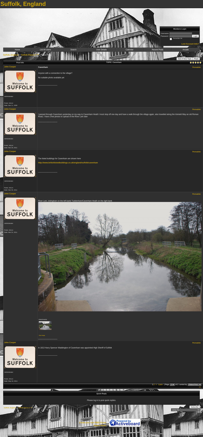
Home (17, 50)
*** (200, 387)
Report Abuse (100, 425)
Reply (196, 59)
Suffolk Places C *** (30, 55)
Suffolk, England (10, 55)
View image (42, 335)
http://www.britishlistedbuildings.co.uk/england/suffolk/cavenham (68, 163)
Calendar (129, 50)
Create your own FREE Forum (92, 423)
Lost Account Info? (190, 44)
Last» (160, 384)
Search (73, 50)
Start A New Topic (185, 59)
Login (195, 36)
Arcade (186, 50)
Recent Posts (157, 50)
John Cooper (10, 67)
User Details (101, 50)
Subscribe (195, 407)
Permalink (196, 67)
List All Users (45, 50)
